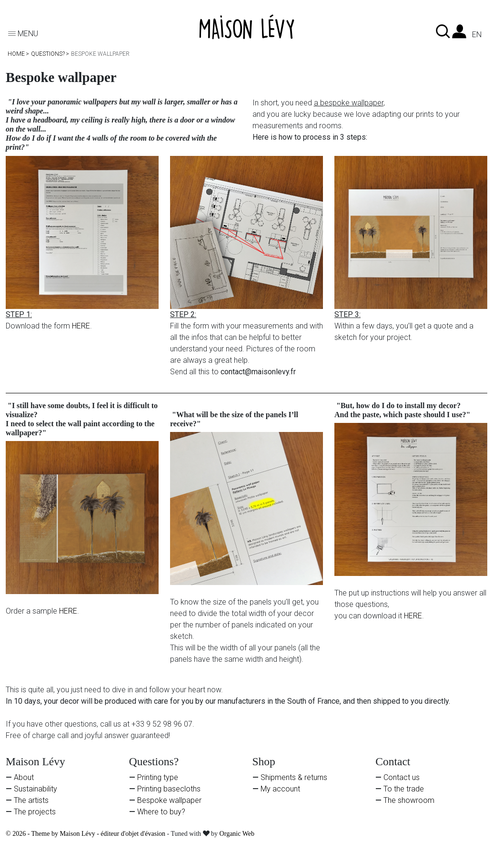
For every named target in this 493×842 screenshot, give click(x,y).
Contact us (401, 777)
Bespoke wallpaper (169, 800)
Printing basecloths (169, 788)
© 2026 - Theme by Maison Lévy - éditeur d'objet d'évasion (86, 833)
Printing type (157, 777)
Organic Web (237, 833)
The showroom (408, 800)
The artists (31, 800)
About (24, 777)
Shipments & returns (294, 777)
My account (280, 788)
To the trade (403, 788)
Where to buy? (161, 811)
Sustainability (35, 788)
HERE (81, 325)
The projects (35, 811)
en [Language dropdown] (477, 35)
